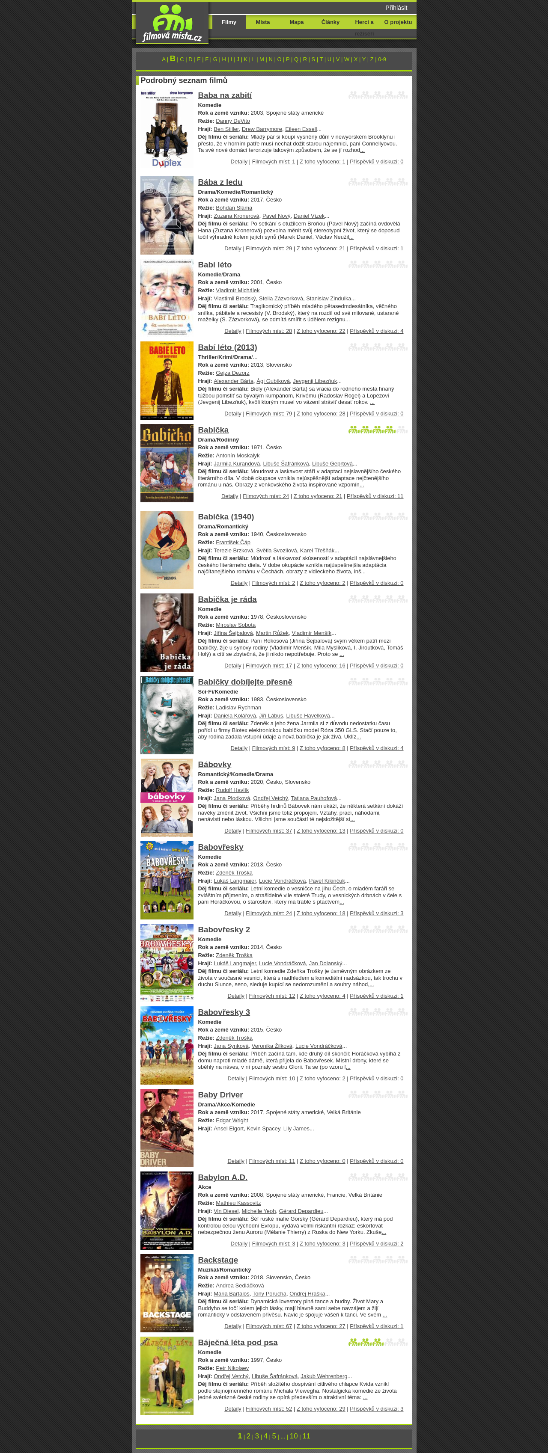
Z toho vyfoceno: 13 (321, 830)
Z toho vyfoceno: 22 (321, 331)
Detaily (239, 161)
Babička (213, 429)
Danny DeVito (233, 121)
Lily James (296, 1128)
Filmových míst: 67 (269, 1326)
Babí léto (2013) (227, 347)
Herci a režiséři (364, 28)
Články (331, 22)
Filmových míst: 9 (273, 748)
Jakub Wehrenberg (324, 1376)
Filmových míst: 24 (266, 496)
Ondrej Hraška (307, 1293)
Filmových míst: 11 (272, 1161)
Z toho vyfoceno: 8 (322, 748)
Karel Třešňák (317, 550)
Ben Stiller (226, 129)
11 (306, 1436)
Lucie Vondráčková (282, 881)
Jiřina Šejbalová (233, 633)
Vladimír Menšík (311, 633)
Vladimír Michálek (237, 290)
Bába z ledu (220, 182)
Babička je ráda (227, 599)
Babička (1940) (226, 516)
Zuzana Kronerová (236, 216)
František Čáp (233, 542)
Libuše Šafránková (286, 463)
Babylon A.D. (223, 1177)
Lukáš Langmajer (235, 881)
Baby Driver (220, 1094)
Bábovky (215, 764)
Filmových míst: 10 (272, 1078)
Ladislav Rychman (238, 707)
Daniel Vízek (309, 216)
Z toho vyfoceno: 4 (322, 996)
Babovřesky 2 (224, 929)
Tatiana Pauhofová (314, 798)
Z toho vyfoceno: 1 (322, 161)
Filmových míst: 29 (269, 248)
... (362, 150)
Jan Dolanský (325, 963)
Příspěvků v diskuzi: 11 (375, 496)
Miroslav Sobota (236, 625)
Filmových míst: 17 (269, 665)
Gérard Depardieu (301, 1211)
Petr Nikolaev (232, 1368)
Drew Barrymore (262, 129)
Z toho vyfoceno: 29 (321, 1409)
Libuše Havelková (308, 715)
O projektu (398, 22)
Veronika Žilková (272, 1046)
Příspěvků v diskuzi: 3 (376, 913)
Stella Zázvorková (281, 298)
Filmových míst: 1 (273, 161)
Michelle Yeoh (259, 1211)
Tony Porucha (269, 1293)
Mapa (296, 22)
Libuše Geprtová (332, 463)
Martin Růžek (272, 633)
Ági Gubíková (273, 381)
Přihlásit (396, 7)
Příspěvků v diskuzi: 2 (376, 1243)
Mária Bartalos (232, 1293)
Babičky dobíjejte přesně (245, 681)
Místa (263, 22)
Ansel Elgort (229, 1128)
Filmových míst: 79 (269, 413)
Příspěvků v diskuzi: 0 (376, 161)
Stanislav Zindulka (328, 298)
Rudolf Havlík (232, 790)
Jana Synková (231, 1046)
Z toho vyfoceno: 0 (322, 1161)
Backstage (218, 1259)
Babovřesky (221, 846)
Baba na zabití (225, 95)
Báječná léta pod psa (238, 1342)
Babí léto (215, 264)
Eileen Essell (301, 129)
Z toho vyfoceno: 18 (321, 913)
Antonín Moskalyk (237, 455)
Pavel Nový (276, 216)
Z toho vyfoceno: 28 (321, 413)
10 (294, 1436)
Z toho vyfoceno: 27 (321, 1326)
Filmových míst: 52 (269, 1409)
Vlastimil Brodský (235, 298)
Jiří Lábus (271, 715)
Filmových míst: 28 (269, 331)
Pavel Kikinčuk (327, 881)
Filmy (229, 22)
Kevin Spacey (263, 1128)
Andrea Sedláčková (240, 1285)
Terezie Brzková (233, 550)
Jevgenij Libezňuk (315, 381)
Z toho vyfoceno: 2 (322, 583)
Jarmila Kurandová (237, 463)
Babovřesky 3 (224, 1012)
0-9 (382, 59)
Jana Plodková (232, 798)
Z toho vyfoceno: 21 (321, 248)
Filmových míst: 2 (273, 583)
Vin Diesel (226, 1211)
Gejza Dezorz (232, 373)
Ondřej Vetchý (270, 798)
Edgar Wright (232, 1120)
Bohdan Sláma (234, 208)
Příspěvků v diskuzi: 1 (376, 248)
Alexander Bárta (233, 381)
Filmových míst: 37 (269, 830)
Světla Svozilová (276, 550)
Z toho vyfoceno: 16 (321, 665)
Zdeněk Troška (234, 872)
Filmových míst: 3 (273, 1243)
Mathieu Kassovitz (238, 1203)
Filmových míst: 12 (272, 996)
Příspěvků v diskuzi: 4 (376, 331)
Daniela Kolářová (235, 715)
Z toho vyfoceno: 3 (322, 1243)
